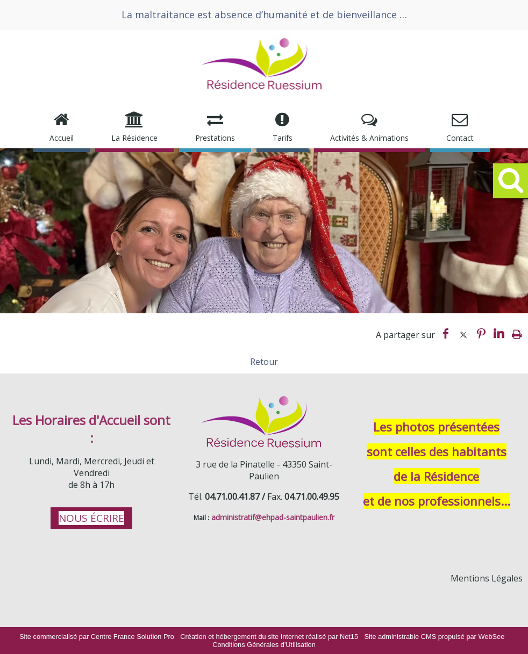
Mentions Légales (487, 578)
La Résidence (134, 138)
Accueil (61, 138)
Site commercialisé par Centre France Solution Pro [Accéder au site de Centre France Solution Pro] (96, 637)
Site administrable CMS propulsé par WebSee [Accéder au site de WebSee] (434, 637)
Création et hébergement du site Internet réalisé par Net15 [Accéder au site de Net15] (269, 637)
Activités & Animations (369, 138)
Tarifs (282, 138)
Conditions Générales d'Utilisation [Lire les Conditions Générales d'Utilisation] (264, 645)
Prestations (215, 138)
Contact (460, 138)
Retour (264, 362)
